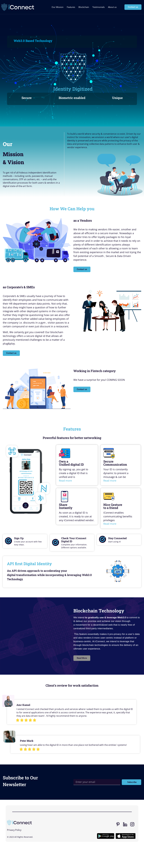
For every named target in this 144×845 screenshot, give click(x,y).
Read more (65, 480)
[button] (81, 658)
